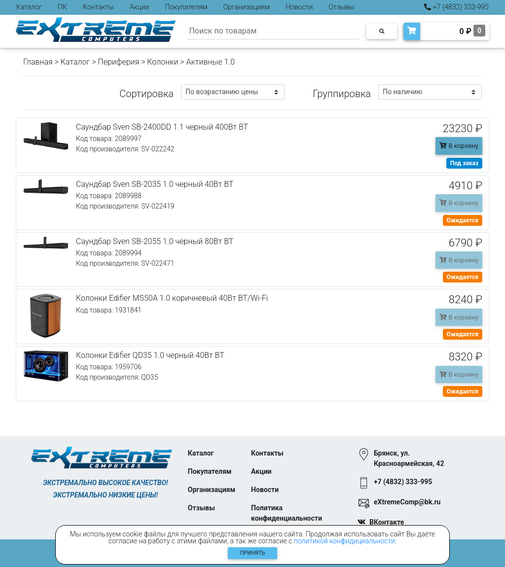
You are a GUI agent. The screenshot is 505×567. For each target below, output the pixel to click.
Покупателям (186, 7)
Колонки (162, 62)
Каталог (29, 7)
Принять (252, 553)
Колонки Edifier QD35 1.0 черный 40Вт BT (150, 355)
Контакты (98, 7)
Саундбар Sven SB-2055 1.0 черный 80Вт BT (154, 241)
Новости (299, 7)
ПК (62, 7)
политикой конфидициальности (344, 541)
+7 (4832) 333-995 (456, 7)
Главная (38, 62)
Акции (139, 7)
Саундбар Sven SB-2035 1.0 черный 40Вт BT (154, 184)
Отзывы (341, 7)
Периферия (118, 62)
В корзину (458, 145)
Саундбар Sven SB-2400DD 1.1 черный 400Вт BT (162, 127)
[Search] (273, 31)
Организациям (246, 7)
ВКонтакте (386, 522)
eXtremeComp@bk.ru (407, 502)
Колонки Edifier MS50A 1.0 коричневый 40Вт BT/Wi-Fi (172, 298)
